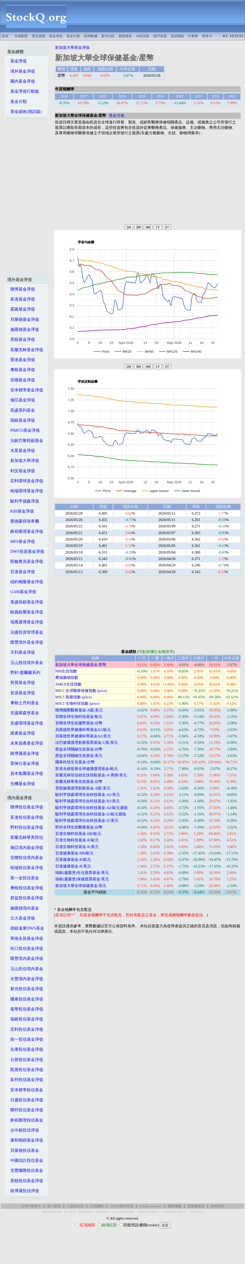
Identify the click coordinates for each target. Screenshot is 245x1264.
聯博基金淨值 (21, 289)
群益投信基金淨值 (25, 898)
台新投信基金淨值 (25, 1059)
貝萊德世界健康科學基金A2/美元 (83, 736)
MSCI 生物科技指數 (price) (77, 703)
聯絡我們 (217, 1206)
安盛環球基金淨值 (25, 723)
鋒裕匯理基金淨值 (25, 531)
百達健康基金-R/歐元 (73, 859)
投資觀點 (177, 36)
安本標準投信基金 (25, 1090)
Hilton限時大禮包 (123, 1211)
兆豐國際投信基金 (25, 1170)
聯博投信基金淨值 (25, 807)
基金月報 (116, 115)
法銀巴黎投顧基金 (25, 440)
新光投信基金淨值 (25, 989)
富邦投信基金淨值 (25, 1079)
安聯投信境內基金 (25, 857)
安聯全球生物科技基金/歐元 (78, 717)
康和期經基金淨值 (25, 1140)
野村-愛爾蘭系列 (23, 672)
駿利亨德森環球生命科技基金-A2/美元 (87, 795)
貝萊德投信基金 (23, 1150)
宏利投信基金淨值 (25, 1029)
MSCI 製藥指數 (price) (73, 697)
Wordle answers (151, 1206)
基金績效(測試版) (24, 111)
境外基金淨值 (21, 71)
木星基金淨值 (21, 450)
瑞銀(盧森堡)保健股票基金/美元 (82, 879)
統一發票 (54, 1206)
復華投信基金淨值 (25, 1009)
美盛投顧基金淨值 (25, 602)
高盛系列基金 (21, 410)
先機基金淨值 (21, 783)
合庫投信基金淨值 (25, 1049)
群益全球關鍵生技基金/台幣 (78, 749)
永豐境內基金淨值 (25, 979)
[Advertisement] (158, 16)
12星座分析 (75, 1206)
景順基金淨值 (21, 339)
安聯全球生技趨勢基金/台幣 (78, 723)
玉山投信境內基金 (25, 969)
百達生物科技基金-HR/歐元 (78, 834)
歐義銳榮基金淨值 (25, 612)
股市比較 (108, 36)
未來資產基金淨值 (25, 743)
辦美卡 (207, 36)
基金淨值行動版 (23, 91)
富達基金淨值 (21, 299)
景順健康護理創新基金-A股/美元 (82, 788)
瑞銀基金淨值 (21, 420)
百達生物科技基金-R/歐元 (77, 840)
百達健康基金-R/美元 (73, 866)
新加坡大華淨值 (23, 460)
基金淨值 (55, 36)
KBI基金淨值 (20, 511)
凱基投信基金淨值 (25, 1069)
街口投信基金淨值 (25, 948)
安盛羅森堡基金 (23, 713)
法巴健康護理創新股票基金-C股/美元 (86, 742)
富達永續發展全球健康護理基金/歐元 (86, 769)
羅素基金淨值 (21, 733)
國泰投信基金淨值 (25, 999)
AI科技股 (142, 36)
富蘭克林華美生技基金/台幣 (78, 781)
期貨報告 (125, 36)
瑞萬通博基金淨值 (25, 622)
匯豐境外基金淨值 (25, 642)
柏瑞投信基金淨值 (25, 867)
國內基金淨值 (21, 81)
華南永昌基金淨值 (25, 938)
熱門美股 (160, 36)
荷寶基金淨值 (21, 682)
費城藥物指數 (66, 678)
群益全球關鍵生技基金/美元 (78, 756)
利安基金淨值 (21, 471)
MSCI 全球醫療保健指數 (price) (81, 691)
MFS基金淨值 (21, 541)
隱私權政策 (196, 1206)
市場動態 (21, 36)
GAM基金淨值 (21, 592)
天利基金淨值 (21, 652)
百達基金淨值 (21, 572)
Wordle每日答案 (121, 1206)
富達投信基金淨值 (25, 817)
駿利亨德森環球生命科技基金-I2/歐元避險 (90, 814)
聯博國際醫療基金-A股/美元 (79, 710)
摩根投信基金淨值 (25, 888)
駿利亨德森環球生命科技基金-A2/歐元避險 (91, 808)
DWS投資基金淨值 (25, 551)
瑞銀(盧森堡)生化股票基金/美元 (82, 873)
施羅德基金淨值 (23, 329)
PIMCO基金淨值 (23, 430)
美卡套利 (70, 1211)
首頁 (5, 36)
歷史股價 (38, 36)
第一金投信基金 (23, 878)
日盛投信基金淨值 (25, 1100)
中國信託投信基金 (25, 1160)
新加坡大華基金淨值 (72, 47)
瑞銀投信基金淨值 (25, 1019)
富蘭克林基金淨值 (25, 350)
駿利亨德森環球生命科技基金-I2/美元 (86, 820)
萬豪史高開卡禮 (51, 1211)
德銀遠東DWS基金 (25, 928)
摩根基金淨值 (21, 370)
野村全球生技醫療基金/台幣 (78, 827)
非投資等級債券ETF (175, 1211)
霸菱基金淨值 (21, 309)
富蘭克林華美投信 (25, 837)
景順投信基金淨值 (25, 1181)
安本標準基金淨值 (25, 390)
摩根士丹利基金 (23, 703)
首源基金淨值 (21, 693)
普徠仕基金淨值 (23, 763)
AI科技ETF (197, 1211)
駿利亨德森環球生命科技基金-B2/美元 (87, 801)
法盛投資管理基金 (25, 632)
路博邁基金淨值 (23, 753)
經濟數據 (90, 36)
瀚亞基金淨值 (21, 400)
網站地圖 (174, 1206)
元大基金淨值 (21, 918)
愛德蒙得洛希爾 (23, 521)
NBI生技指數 (66, 671)
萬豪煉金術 (86, 1211)
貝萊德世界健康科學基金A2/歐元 (83, 730)
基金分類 (73, 36)
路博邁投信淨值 (23, 1191)
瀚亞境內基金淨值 (25, 847)
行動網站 (96, 1206)
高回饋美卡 (103, 1211)
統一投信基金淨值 (25, 1039)
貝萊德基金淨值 (23, 319)
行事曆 (193, 36)
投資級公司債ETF (148, 1211)
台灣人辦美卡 (31, 1206)
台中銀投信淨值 (23, 1130)
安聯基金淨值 (21, 380)
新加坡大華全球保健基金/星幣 (80, 665)
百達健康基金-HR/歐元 (74, 853)
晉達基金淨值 (21, 360)
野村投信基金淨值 (25, 827)
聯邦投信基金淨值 (25, 1110)
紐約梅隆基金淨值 (25, 582)
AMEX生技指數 (68, 684)
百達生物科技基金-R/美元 (77, 847)
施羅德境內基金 (23, 908)
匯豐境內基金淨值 (25, 958)
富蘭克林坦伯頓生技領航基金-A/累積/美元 (91, 775)
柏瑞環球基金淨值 (25, 491)
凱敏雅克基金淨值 (25, 561)
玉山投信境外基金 (25, 662)
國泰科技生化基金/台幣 (75, 762)
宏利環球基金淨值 (25, 481)
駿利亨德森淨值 (23, 501)
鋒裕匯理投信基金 (25, 1120)
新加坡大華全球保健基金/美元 (80, 886)
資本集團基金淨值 (25, 773)
